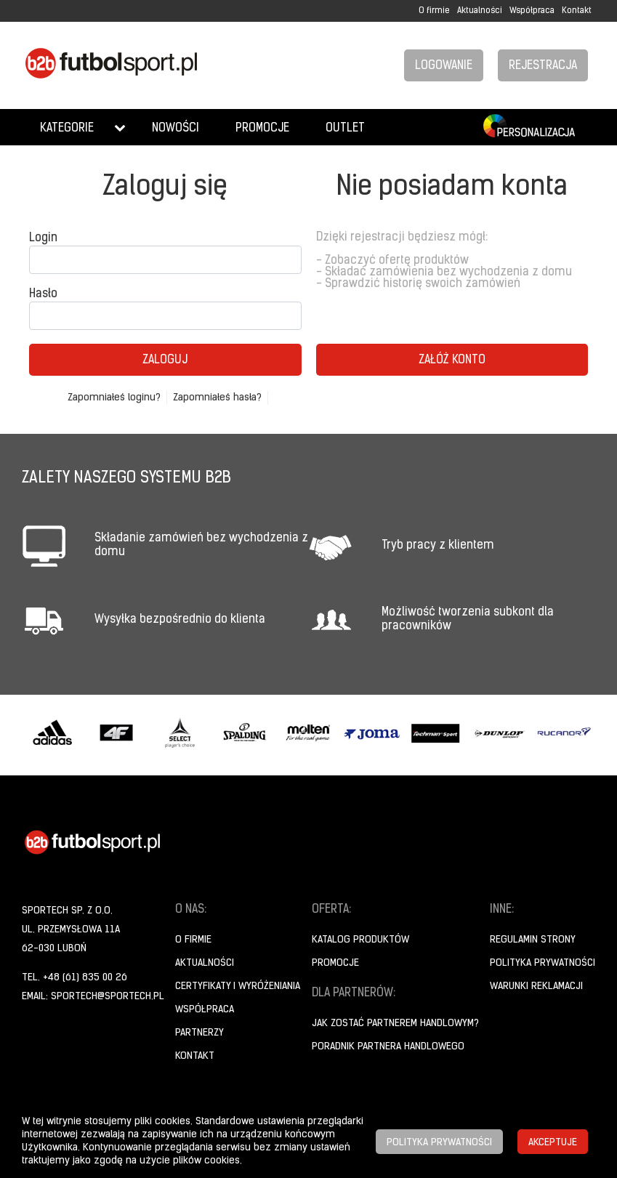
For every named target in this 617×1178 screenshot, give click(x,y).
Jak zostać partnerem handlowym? (395, 1023)
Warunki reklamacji (536, 986)
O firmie (434, 11)
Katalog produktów (360, 940)
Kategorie (67, 128)
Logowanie (443, 66)
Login (43, 238)
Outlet (345, 128)
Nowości (175, 128)
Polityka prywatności (542, 963)
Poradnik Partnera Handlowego (388, 1046)
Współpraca (532, 11)
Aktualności (479, 11)
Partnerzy (199, 1033)
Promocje (262, 128)
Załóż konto (452, 360)
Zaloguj (164, 360)
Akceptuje (552, 1142)
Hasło (43, 294)
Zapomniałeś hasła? (217, 397)
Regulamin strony (533, 940)
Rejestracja (543, 66)
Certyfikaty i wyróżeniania (237, 986)
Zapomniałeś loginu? (114, 397)
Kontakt (577, 11)
